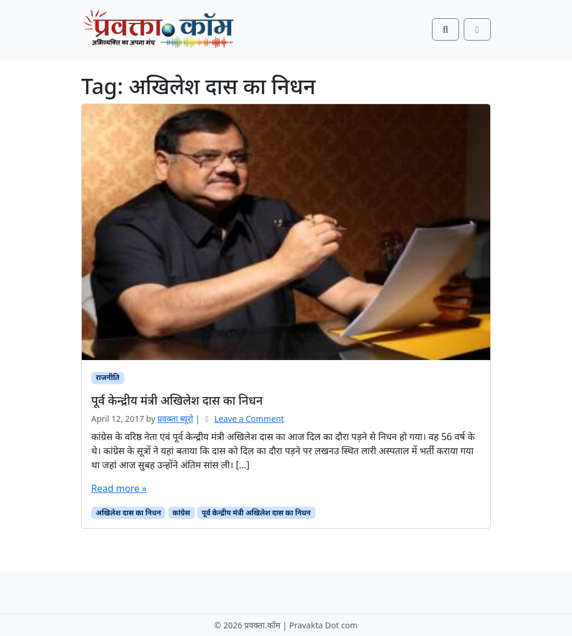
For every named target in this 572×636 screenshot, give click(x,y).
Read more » (119, 488)
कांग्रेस (181, 513)
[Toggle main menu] (477, 29)
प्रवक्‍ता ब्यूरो (175, 418)
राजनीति (107, 377)
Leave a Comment (249, 418)
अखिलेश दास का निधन (128, 513)
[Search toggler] (445, 29)
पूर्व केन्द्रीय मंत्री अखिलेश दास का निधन (256, 513)
